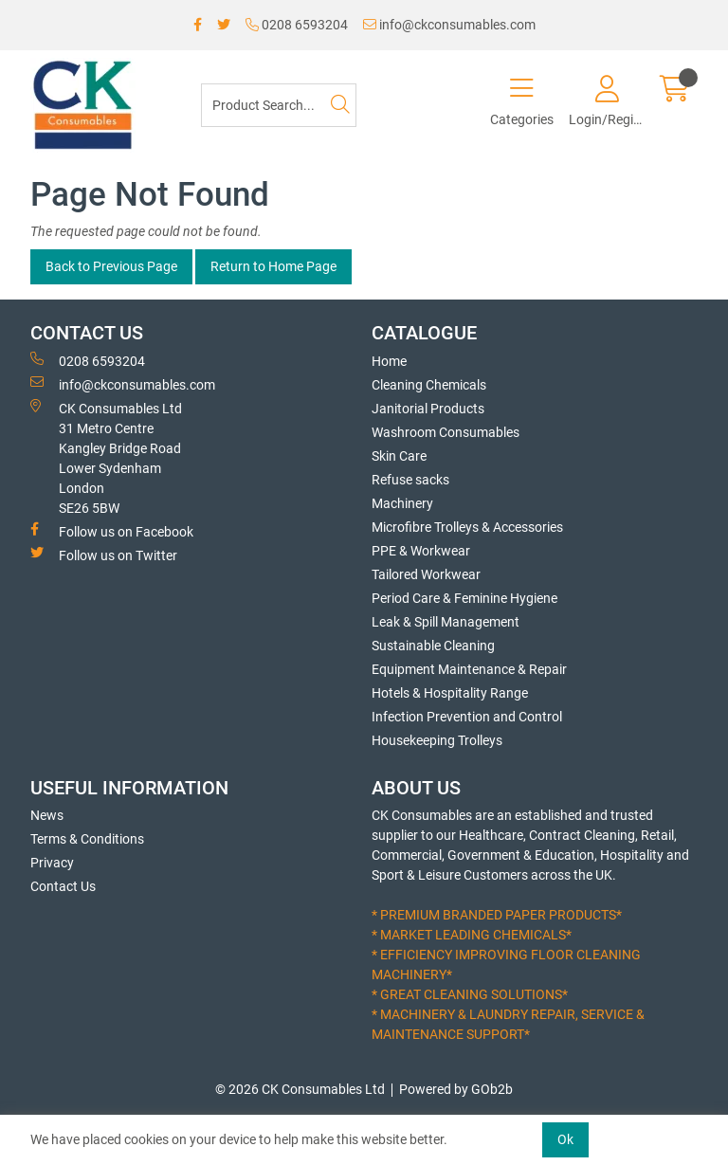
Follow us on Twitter (103, 554)
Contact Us (63, 886)
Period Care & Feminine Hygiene (464, 598)
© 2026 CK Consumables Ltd (300, 1089)
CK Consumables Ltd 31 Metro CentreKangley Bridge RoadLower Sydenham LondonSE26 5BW (106, 457)
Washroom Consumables (445, 432)
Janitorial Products (428, 408)
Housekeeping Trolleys (437, 740)
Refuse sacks (410, 479)
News (47, 815)
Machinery (402, 503)
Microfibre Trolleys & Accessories (467, 527)
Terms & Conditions (87, 838)
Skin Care (399, 456)
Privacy (52, 862)
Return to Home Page (273, 266)
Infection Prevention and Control (467, 716)
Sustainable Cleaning (433, 645)
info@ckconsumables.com (449, 24)
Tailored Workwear (426, 574)
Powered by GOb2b (456, 1089)
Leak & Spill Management (445, 621)
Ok (565, 1139)
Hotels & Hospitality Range (450, 693)
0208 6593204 (297, 24)
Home (389, 361)
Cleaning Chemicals (429, 384)
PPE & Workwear (421, 550)
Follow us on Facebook (111, 530)
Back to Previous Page (111, 266)
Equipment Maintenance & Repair (469, 669)
